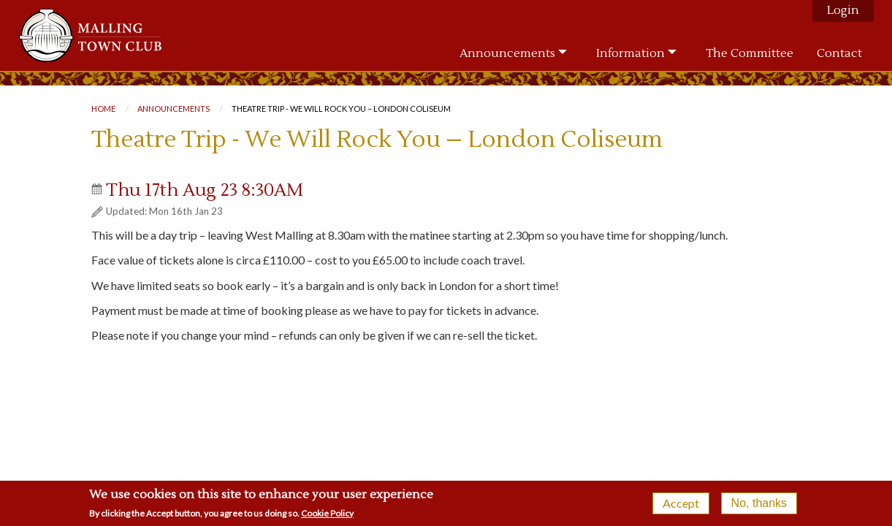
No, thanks (759, 506)
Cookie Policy (327, 515)
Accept (681, 506)
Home (103, 108)
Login (843, 10)
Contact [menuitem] (839, 53)
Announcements (173, 108)
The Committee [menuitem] (749, 53)
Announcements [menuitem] (507, 53)
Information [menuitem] (630, 53)
